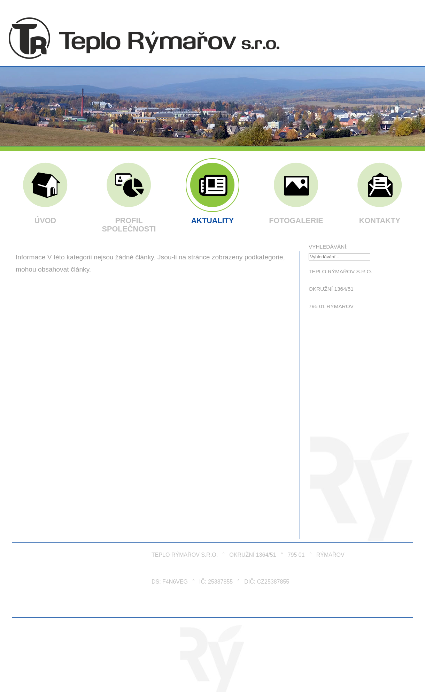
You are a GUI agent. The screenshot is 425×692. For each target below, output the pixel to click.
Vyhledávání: (328, 247)
